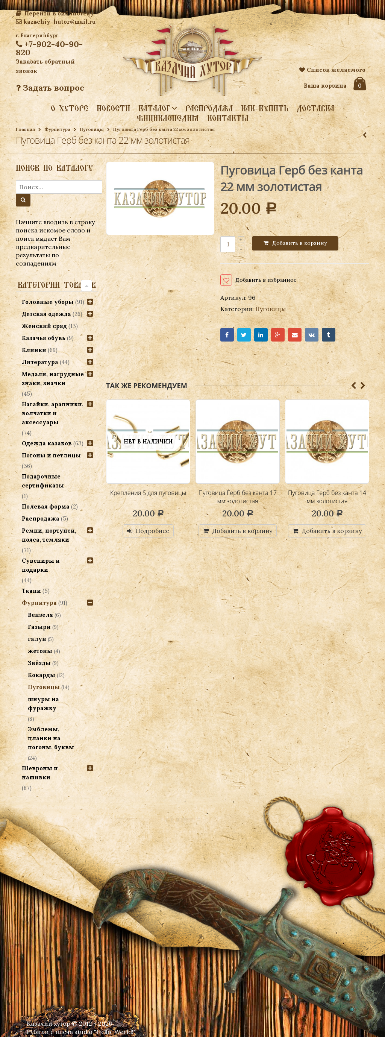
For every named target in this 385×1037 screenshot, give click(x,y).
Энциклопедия (167, 118)
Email (296, 336)
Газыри (39, 626)
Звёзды (39, 663)
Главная (25, 129)
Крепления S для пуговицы (148, 494)
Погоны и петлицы (51, 455)
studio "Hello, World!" (105, 1031)
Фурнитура (57, 129)
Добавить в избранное (271, 280)
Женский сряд (44, 325)
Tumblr (330, 336)
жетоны (40, 650)
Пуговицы (92, 129)
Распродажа (209, 108)
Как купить (264, 108)
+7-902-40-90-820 (49, 48)
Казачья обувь (43, 338)
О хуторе (69, 108)
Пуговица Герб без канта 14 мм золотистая (327, 498)
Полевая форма (46, 506)
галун (37, 638)
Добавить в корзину (299, 243)
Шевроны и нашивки (40, 773)
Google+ (279, 336)
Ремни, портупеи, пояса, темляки (49, 535)
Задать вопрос (50, 87)
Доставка (315, 108)
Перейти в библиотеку (55, 13)
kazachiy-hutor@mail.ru (55, 21)
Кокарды (41, 675)
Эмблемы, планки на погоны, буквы (51, 738)
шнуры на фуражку (43, 703)
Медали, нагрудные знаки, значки (53, 378)
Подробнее (152, 532)
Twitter (245, 336)
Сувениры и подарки (41, 565)
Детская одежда (46, 313)
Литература (40, 362)
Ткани (31, 590)
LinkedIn (261, 336)
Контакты (228, 118)
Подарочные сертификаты (43, 481)
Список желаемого (332, 69)
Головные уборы (48, 301)
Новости (113, 108)
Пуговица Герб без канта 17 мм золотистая (238, 498)
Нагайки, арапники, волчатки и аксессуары (52, 413)
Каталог (154, 108)
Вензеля (40, 614)
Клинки (34, 350)
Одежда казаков (47, 443)
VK (313, 336)
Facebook (227, 336)
